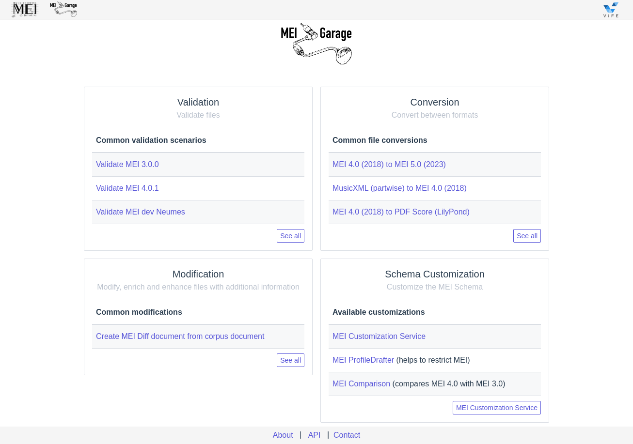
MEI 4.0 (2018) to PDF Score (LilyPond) (401, 212)
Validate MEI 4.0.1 (127, 188)
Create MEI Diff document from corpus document (180, 336)
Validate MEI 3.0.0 (127, 164)
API (314, 435)
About (283, 435)
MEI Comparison (361, 384)
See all (290, 236)
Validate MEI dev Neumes (140, 212)
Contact (346, 435)
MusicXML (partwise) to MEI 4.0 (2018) (399, 188)
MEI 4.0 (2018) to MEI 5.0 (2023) (389, 164)
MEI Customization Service (379, 336)
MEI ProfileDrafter (363, 360)
